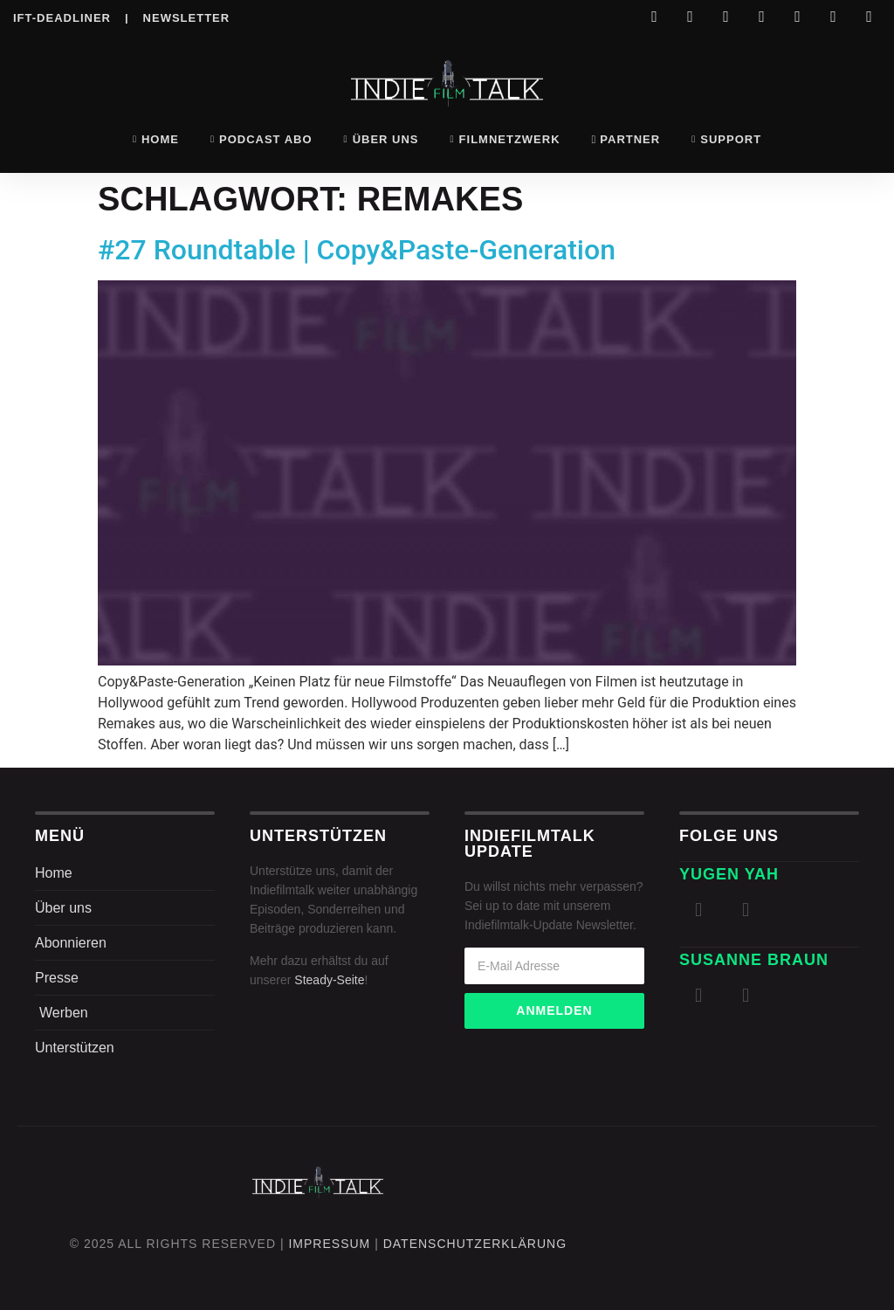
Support (726, 139)
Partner (626, 139)
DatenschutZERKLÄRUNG (475, 1244)
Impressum (329, 1244)
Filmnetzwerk (505, 139)
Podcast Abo (261, 139)
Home (156, 139)
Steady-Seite (329, 980)
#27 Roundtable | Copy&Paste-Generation (356, 249)
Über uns (381, 139)
